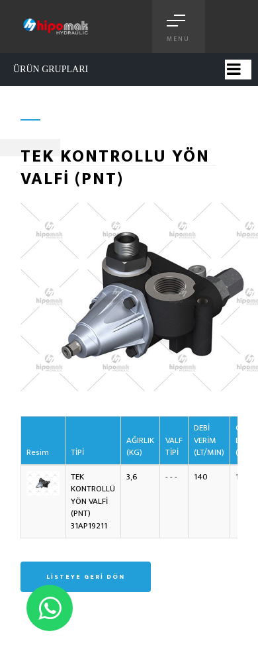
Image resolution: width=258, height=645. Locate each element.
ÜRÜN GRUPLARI (50, 69)
